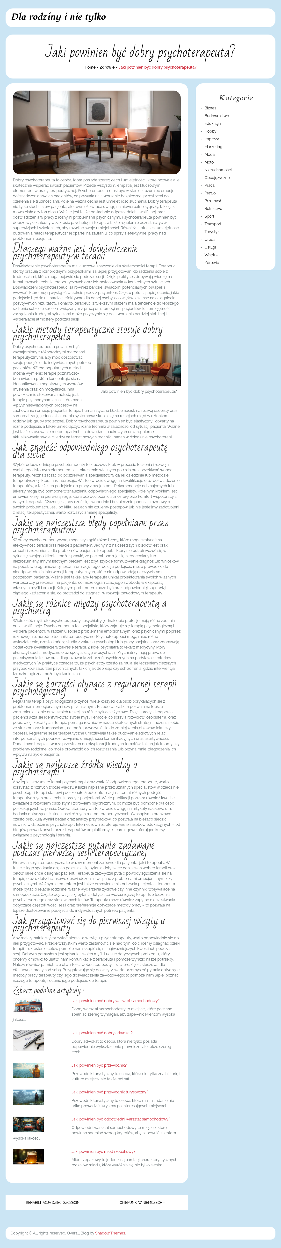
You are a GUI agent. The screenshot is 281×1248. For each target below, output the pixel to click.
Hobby (210, 131)
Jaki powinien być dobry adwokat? (102, 1033)
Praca (209, 185)
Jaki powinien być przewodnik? (99, 1065)
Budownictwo (216, 116)
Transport (212, 224)
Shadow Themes (110, 1233)
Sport (209, 216)
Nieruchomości (217, 170)
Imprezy (211, 139)
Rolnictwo (213, 208)
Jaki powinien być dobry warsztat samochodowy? (115, 1000)
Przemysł (212, 201)
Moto (209, 162)
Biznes (210, 108)
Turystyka (213, 231)
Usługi (210, 247)
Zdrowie (211, 262)
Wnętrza (211, 255)
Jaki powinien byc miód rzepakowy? (103, 1151)
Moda (209, 154)
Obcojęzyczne (217, 177)
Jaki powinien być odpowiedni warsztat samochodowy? (121, 1119)
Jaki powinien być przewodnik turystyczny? (110, 1092)
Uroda (210, 239)
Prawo (210, 193)
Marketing (213, 146)
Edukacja (212, 123)
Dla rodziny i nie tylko (57, 17)
